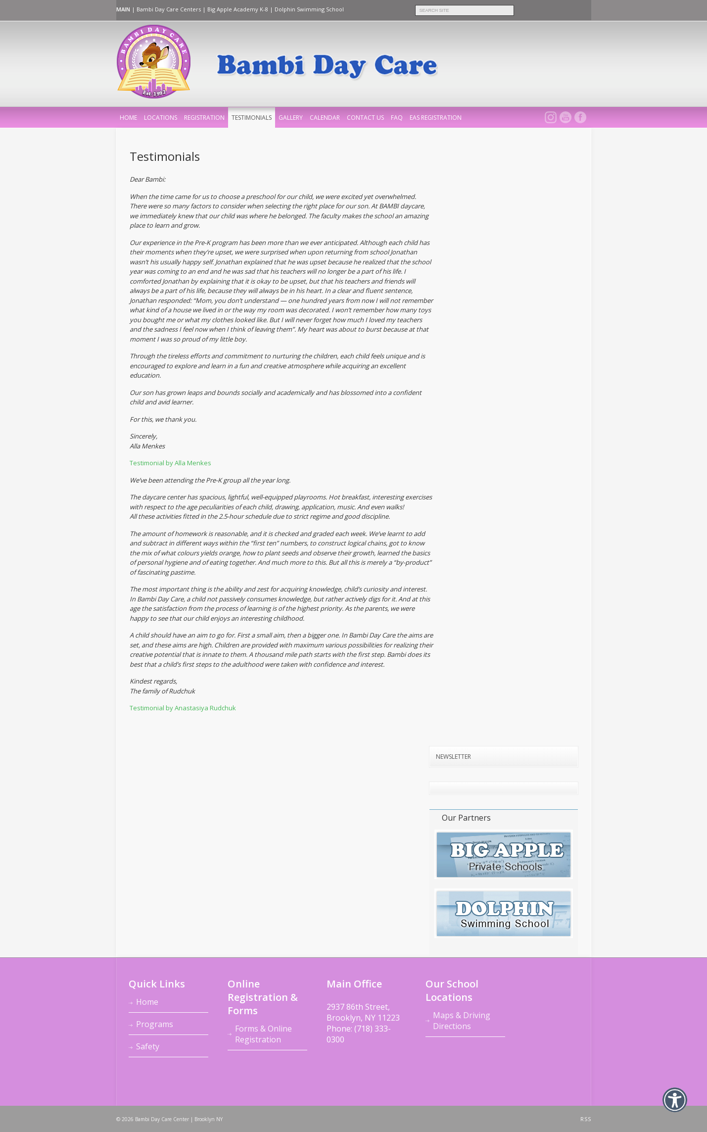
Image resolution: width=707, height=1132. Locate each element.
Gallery (291, 117)
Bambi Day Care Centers (169, 9)
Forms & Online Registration (263, 1034)
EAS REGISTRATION (436, 117)
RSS (585, 1119)
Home (147, 1001)
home (128, 117)
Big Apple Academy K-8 (237, 9)
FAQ (397, 117)
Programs (154, 1024)
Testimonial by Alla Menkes (170, 462)
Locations (160, 117)
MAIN (123, 9)
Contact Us (365, 117)
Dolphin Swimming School (309, 9)
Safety (147, 1046)
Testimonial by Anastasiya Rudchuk (183, 707)
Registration (204, 117)
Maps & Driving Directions (461, 1021)
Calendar (325, 117)
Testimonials (252, 117)
